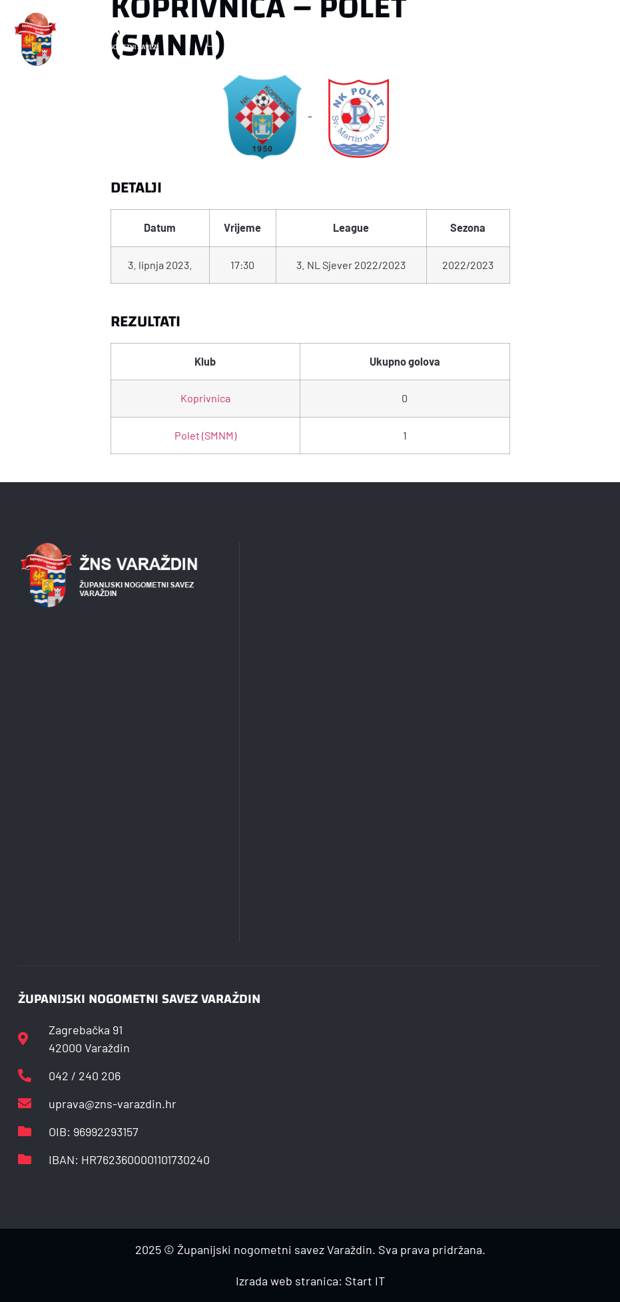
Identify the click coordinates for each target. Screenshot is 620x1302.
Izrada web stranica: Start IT (310, 1280)
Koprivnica (205, 398)
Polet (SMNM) (205, 435)
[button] (210, 40)
